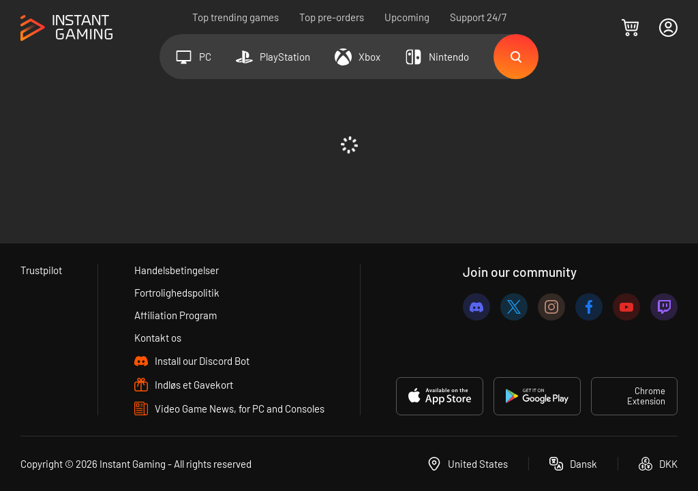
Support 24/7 (478, 17)
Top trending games (235, 17)
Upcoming (406, 17)
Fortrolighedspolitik (176, 292)
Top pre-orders (331, 17)
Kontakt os (157, 337)
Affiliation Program (175, 315)
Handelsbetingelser (176, 270)
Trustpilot (41, 270)
